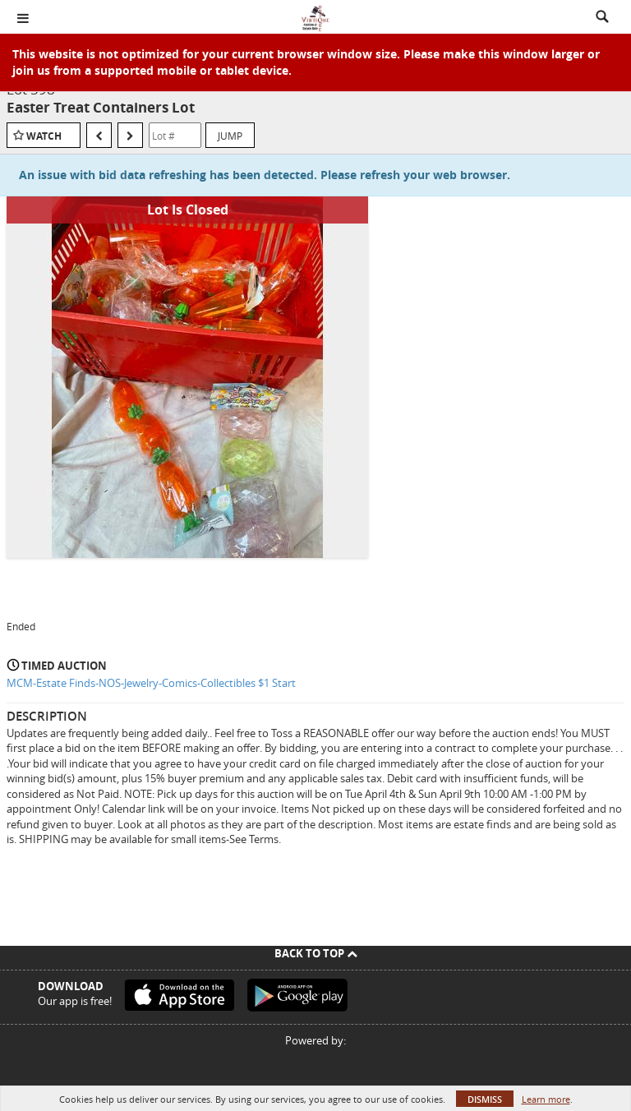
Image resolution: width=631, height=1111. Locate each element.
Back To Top (315, 953)
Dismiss (484, 1099)
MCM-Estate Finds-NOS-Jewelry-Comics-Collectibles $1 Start (151, 682)
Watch (44, 136)
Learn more (546, 1099)
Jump (230, 135)
